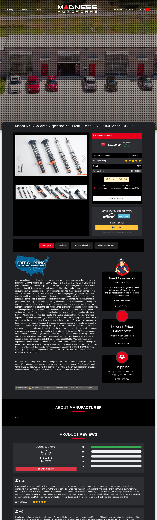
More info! (136, 155)
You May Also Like (82, 245)
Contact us (98, 188)
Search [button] (130, 9)
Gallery (36, 9)
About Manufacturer (106, 245)
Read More (122, 343)
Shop (9, 9)
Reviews (63, 245)
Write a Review (46, 469)
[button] (84, 159)
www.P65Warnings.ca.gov (81, 387)
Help (118, 9)
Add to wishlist (117, 198)
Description (46, 245)
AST (139, 166)
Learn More (124, 216)
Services (23, 9)
